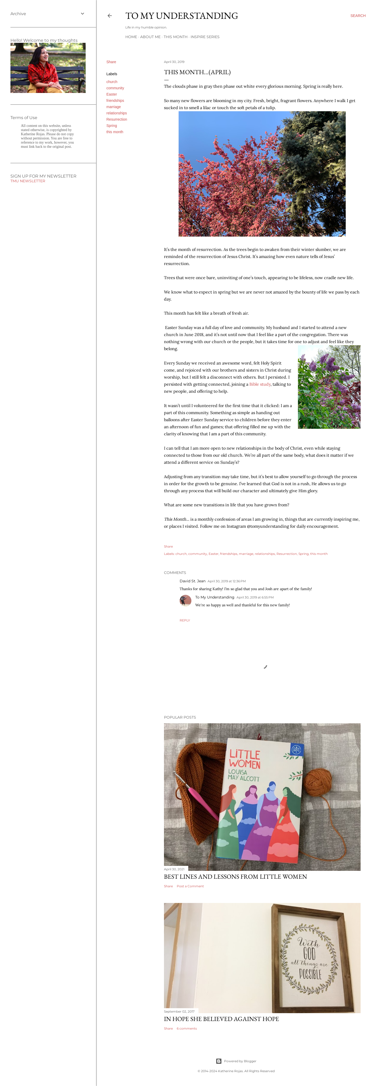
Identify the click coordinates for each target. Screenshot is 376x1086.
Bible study (260, 384)
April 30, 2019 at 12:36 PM (227, 581)
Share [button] (111, 62)
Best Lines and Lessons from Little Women (235, 876)
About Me (150, 36)
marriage (114, 107)
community (115, 88)
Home (131, 36)
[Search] (358, 15)
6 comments (187, 1028)
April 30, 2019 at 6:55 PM (255, 597)
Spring (112, 126)
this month (115, 132)
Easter (112, 94)
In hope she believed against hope (221, 1019)
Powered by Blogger (236, 1061)
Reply (185, 620)
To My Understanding (181, 15)
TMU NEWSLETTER (27, 181)
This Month (175, 36)
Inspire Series (205, 36)
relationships (117, 113)
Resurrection (117, 119)
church (112, 82)
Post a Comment (190, 886)
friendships (115, 100)
